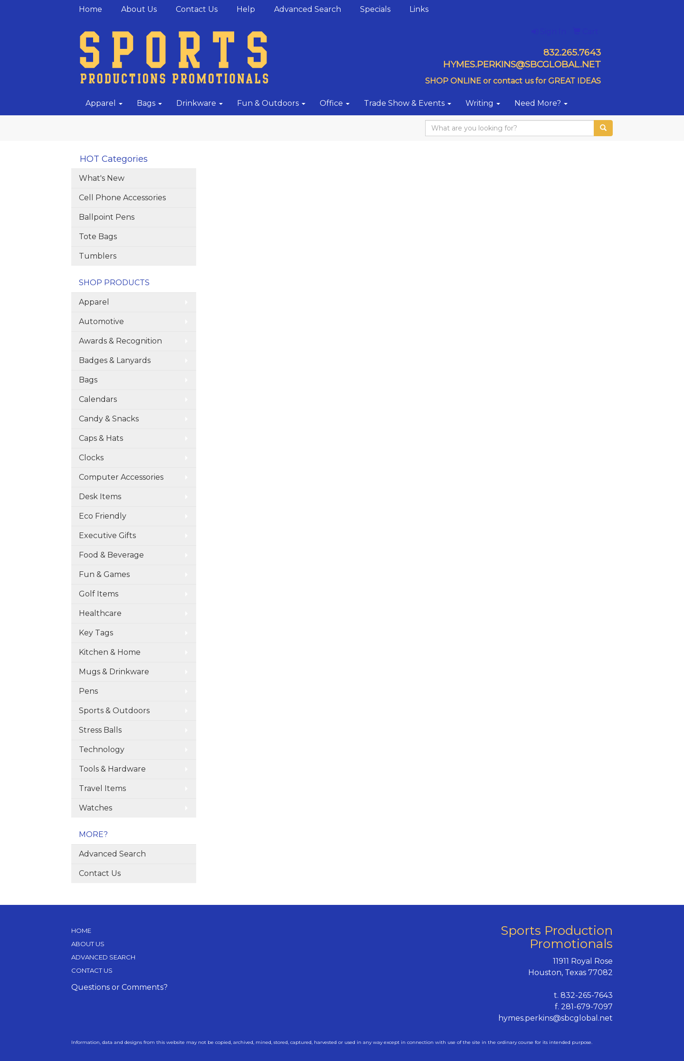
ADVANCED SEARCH (103, 957)
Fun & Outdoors (271, 103)
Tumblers (97, 256)
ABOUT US (87, 944)
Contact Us (197, 9)
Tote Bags (98, 236)
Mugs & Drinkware (114, 671)
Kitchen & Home (110, 652)
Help (246, 9)
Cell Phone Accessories (122, 197)
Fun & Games (104, 574)
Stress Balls (100, 730)
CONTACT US (92, 970)
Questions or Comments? (119, 987)
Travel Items (102, 788)
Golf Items (98, 593)
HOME (81, 930)
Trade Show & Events (407, 103)
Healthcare (100, 613)
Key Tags (96, 632)
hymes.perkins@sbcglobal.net (555, 1018)
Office (335, 103)
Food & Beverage (111, 554)
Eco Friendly (102, 516)
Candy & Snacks (109, 418)
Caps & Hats (101, 438)
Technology (101, 749)
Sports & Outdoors (114, 710)
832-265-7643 (586, 995)
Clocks (91, 457)
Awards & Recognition (120, 340)
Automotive (101, 321)
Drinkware (199, 103)
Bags (149, 103)
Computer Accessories (121, 477)
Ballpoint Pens (106, 217)
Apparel (104, 103)
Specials (375, 9)
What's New (101, 178)
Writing (483, 103)
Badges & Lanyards (115, 360)
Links (418, 9)
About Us (139, 9)
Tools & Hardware (112, 768)
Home (90, 9)
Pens (88, 691)
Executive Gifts (107, 535)
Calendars (98, 399)
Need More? (541, 103)
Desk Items (100, 496)
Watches (95, 807)
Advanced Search (307, 9)
